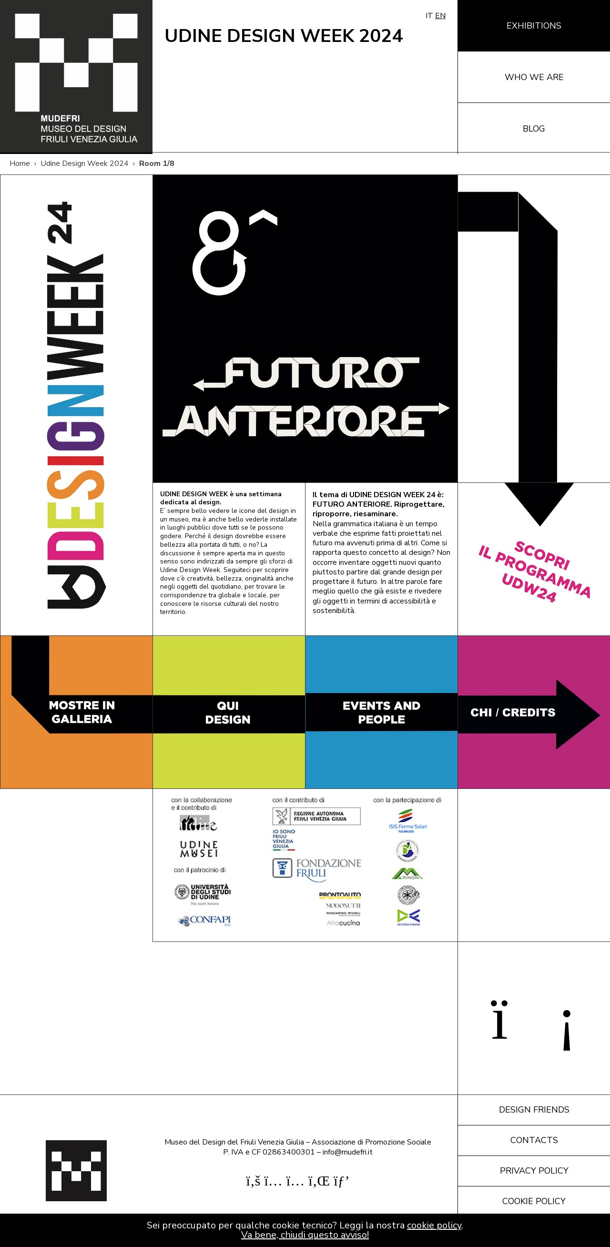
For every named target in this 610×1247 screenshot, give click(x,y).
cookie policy (434, 1225)
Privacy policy (534, 1170)
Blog (534, 128)
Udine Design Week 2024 (85, 163)
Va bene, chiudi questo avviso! (305, 1234)
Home (20, 163)
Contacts (534, 1140)
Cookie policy (534, 1201)
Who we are (534, 77)
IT (429, 15)
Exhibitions (534, 25)
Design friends (534, 1109)
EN (440, 15)
